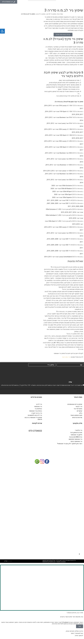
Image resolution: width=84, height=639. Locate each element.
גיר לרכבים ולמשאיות (35, 415)
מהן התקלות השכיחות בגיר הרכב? (72, 289)
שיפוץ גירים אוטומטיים (75, 404)
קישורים (79, 410)
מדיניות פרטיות (77, 417)
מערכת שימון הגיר (76, 432)
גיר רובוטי (79, 406)
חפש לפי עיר (78, 408)
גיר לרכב (39, 404)
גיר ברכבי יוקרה (37, 412)
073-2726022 (35, 430)
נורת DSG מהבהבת (76, 436)
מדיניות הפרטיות (8, 385)
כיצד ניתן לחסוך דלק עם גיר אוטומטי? (70, 442)
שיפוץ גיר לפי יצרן (51, 14)
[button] (42, 0)
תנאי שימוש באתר (76, 415)
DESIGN (8, 560)
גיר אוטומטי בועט (77, 440)
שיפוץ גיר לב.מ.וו (40, 14)
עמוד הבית (60, 14)
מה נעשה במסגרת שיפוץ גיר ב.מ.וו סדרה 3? (69, 311)
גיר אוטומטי (38, 406)
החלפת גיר (38, 408)
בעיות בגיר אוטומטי (36, 410)
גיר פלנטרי (78, 429)
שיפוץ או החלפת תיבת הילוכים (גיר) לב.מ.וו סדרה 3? (67, 267)
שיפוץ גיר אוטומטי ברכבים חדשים (34, 418)
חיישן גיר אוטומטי (77, 434)
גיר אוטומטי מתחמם (76, 438)
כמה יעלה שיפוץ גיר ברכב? (75, 334)
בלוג (80, 412)
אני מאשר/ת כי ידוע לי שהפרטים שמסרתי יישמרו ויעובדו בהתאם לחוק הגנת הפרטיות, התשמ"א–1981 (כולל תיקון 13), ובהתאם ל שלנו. (41, 385)
